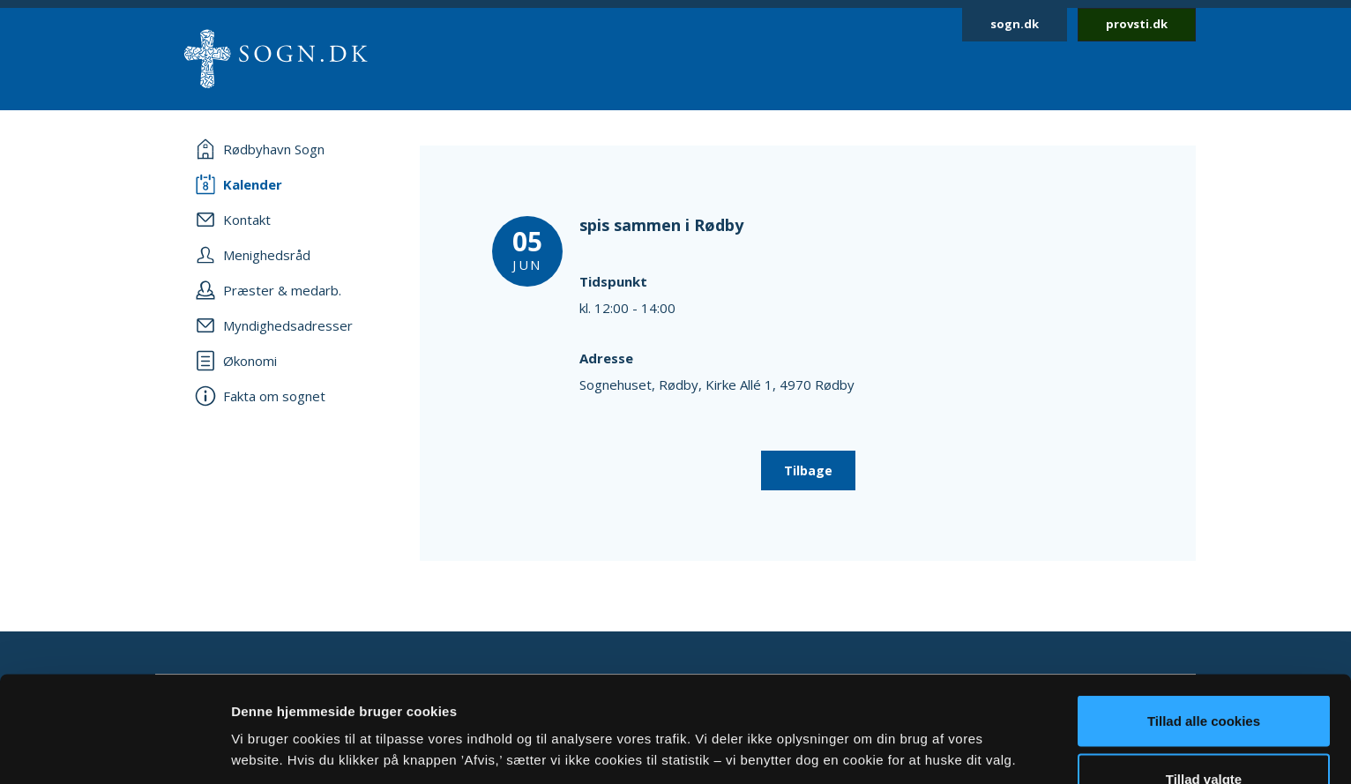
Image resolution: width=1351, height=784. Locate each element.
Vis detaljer (916, 717)
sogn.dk (1014, 24)
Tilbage (808, 470)
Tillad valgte (1204, 679)
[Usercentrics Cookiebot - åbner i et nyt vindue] (114, 749)
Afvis (1204, 736)
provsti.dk (1137, 24)
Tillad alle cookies (1203, 621)
